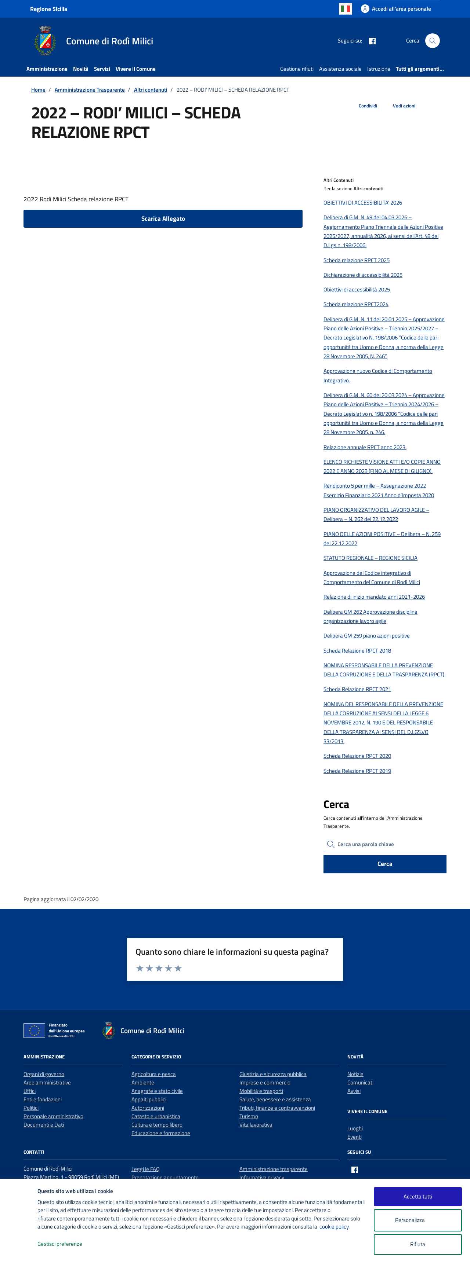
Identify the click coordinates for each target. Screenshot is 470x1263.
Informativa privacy (261, 1177)
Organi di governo (44, 1074)
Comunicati (360, 1082)
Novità (80, 69)
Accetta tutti (418, 1196)
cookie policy (333, 1226)
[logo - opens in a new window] (19, 1250)
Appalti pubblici (148, 1099)
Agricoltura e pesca (153, 1074)
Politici (31, 1108)
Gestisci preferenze (67, 1244)
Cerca (385, 864)
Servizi (102, 69)
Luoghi (355, 1128)
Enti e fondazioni (43, 1099)
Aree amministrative (47, 1082)
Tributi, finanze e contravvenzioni (277, 1108)
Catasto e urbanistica (155, 1116)
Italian (345, 8)
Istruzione (378, 69)
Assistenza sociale (340, 69)
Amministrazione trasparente (273, 1169)
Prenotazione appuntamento (165, 1177)
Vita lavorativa (255, 1124)
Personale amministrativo (53, 1116)
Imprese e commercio (264, 1082)
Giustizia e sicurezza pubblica (273, 1074)
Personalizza (417, 1220)
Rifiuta (417, 1244)
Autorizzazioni (147, 1108)
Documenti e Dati (44, 1124)
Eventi (354, 1136)
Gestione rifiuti (297, 69)
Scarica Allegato (163, 218)
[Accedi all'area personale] (396, 8)
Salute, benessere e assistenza (275, 1099)
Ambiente (142, 1082)
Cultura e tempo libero (156, 1124)
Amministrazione (47, 69)
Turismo (248, 1116)
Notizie (355, 1074)
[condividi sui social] (362, 106)
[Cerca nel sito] (432, 40)
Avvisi (354, 1091)
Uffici (30, 1091)
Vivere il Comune (136, 69)
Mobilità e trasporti (261, 1091)
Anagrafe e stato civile (157, 1091)
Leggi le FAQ (145, 1169)
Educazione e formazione (160, 1133)
